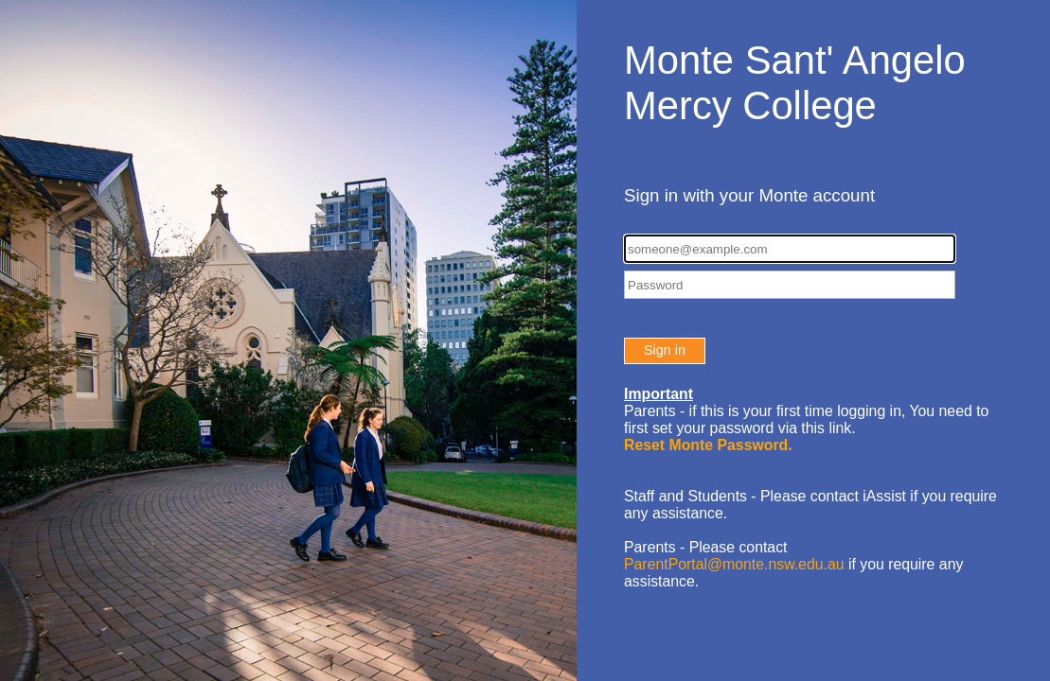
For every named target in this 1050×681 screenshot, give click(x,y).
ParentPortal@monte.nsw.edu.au (734, 564)
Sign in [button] (664, 350)
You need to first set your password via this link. (806, 428)
